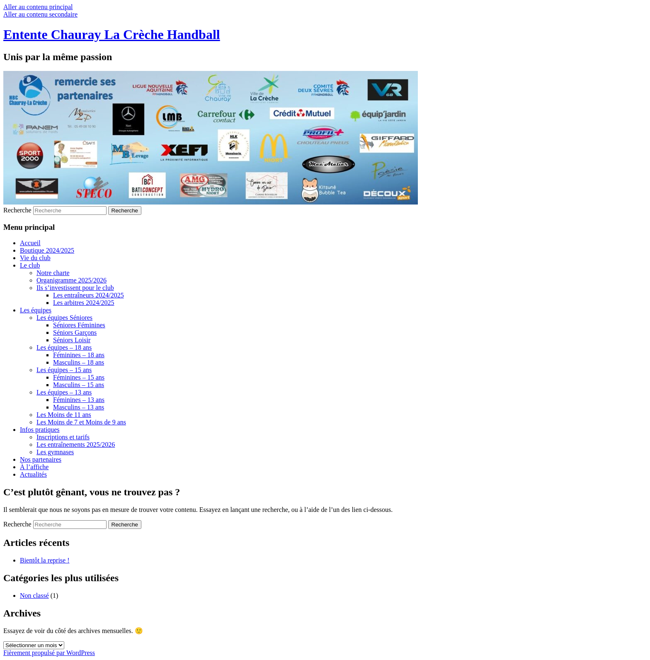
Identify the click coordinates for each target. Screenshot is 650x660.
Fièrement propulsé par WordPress (49, 652)
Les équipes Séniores (64, 317)
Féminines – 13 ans (78, 399)
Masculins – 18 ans (78, 362)
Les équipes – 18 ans (64, 347)
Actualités (33, 474)
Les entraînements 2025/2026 (75, 444)
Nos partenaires (40, 459)
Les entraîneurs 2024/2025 (88, 295)
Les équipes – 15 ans (64, 369)
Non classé (34, 595)
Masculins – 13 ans (78, 407)
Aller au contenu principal (38, 6)
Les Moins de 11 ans (63, 414)
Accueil (30, 242)
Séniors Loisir (71, 339)
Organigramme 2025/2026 (71, 280)
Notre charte (53, 272)
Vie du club (35, 257)
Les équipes (35, 310)
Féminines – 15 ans (78, 377)
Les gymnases (55, 451)
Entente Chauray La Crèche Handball (111, 34)
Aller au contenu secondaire (40, 14)
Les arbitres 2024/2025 (83, 302)
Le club (30, 265)
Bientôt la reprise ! (45, 560)
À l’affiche (34, 466)
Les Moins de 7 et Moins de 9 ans (81, 422)
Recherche (17, 210)
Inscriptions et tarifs (63, 437)
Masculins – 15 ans (78, 384)
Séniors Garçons (75, 332)
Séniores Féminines (79, 325)
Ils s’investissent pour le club (75, 287)
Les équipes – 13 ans (64, 392)
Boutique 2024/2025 (47, 250)
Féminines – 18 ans (78, 354)
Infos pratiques (40, 429)
